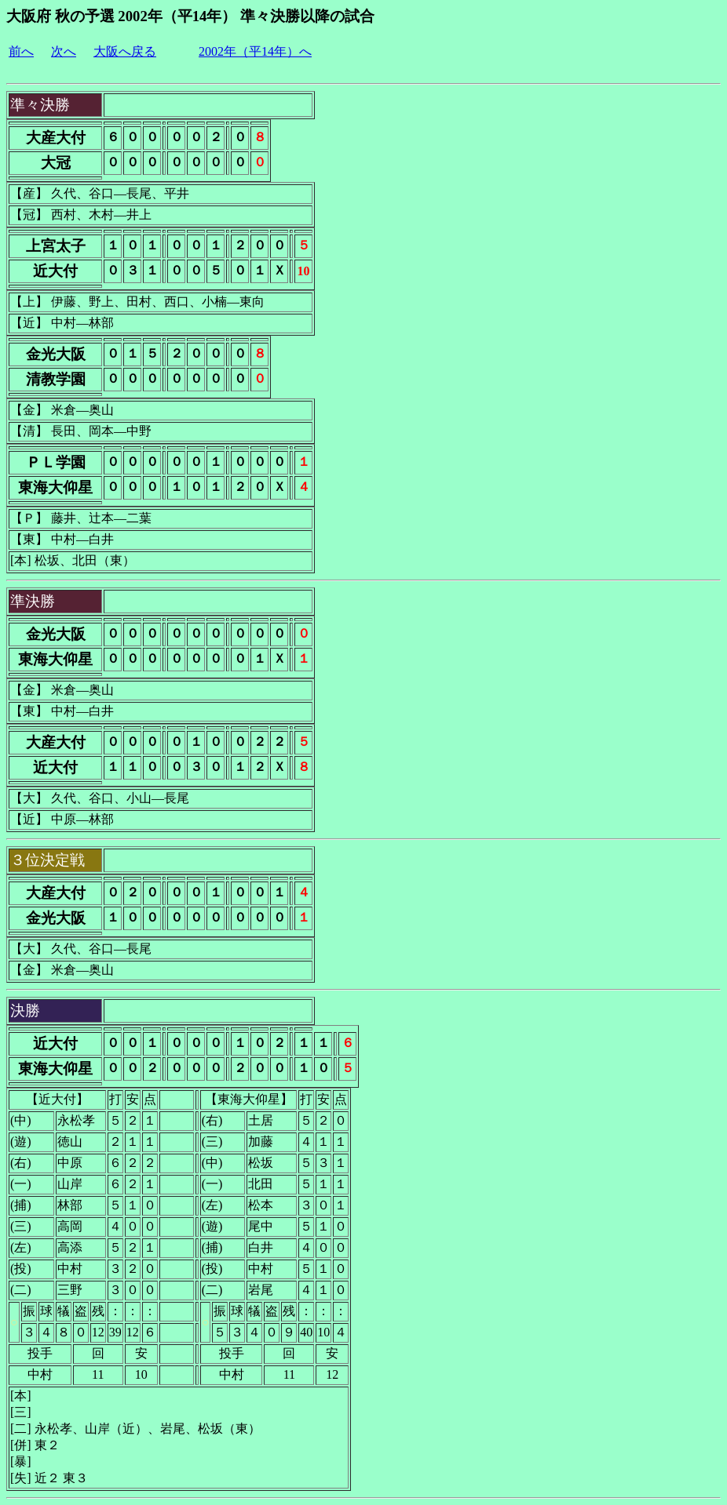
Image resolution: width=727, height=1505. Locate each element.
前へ (21, 51)
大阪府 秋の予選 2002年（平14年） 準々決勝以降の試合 (190, 16)
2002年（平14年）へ (255, 51)
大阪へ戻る (124, 51)
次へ (63, 51)
